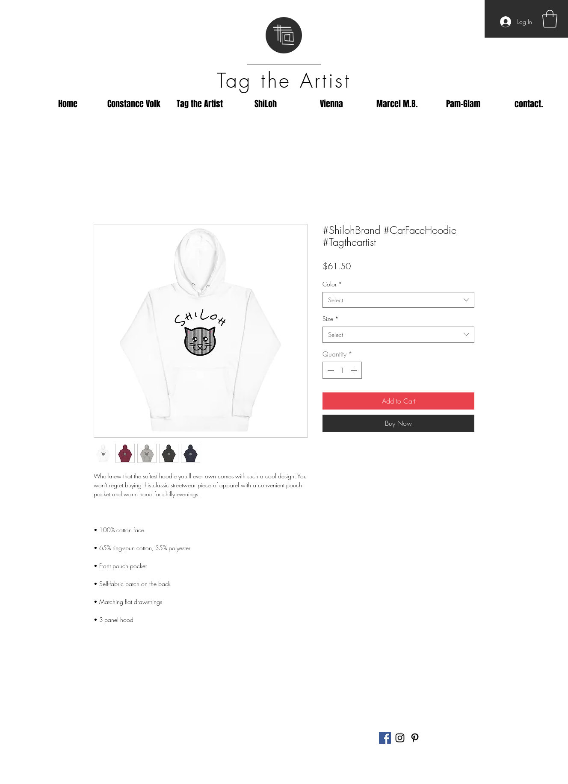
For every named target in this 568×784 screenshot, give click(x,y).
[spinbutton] (342, 370)
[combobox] (398, 300)
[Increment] (355, 370)
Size (330, 319)
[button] (549, 19)
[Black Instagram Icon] (400, 738)
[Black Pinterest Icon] (415, 738)
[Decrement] (330, 370)
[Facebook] (385, 738)
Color (332, 284)
